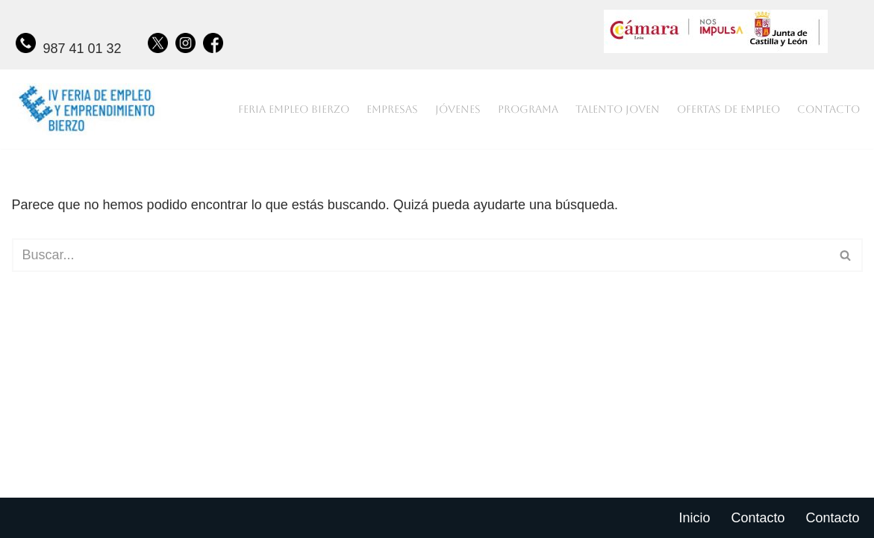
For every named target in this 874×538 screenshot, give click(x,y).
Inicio (694, 517)
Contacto (828, 109)
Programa (528, 109)
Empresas (392, 109)
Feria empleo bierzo (293, 109)
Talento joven (617, 109)
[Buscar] (420, 255)
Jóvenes (458, 109)
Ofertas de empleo (728, 109)
